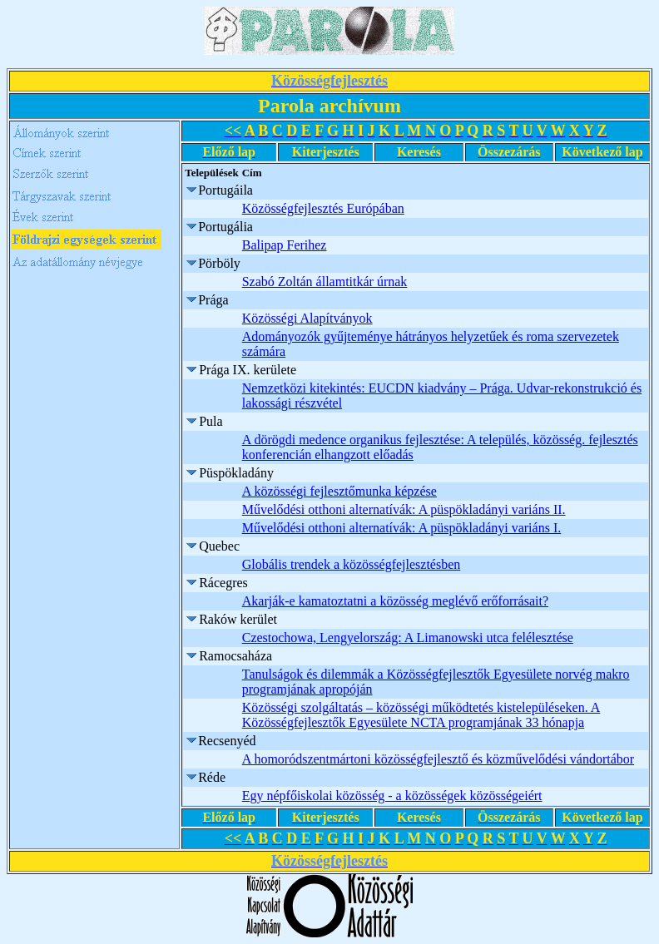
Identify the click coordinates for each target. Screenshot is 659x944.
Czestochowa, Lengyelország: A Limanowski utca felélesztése (407, 637)
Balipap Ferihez (284, 245)
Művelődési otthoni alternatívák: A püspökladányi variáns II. (404, 509)
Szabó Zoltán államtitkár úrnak (325, 281)
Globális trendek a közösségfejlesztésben (351, 564)
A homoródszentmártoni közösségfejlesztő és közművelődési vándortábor (438, 759)
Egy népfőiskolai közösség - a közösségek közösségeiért (392, 795)
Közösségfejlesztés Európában (323, 208)
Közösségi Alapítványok (307, 318)
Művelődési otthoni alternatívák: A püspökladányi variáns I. (401, 528)
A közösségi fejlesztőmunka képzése (339, 491)
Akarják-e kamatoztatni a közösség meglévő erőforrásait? (395, 601)
